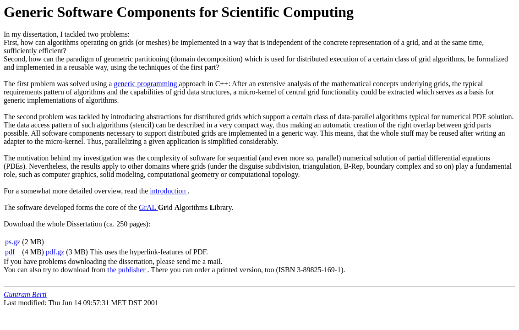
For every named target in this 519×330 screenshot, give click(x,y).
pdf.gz (55, 252)
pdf (10, 252)
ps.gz (12, 242)
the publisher (127, 270)
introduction (168, 191)
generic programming (146, 84)
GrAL (148, 207)
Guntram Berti (25, 294)
